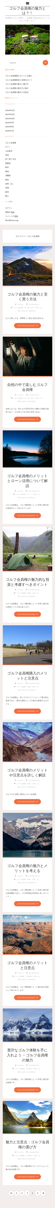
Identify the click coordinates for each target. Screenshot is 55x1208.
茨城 (7, 188)
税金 (7, 179)
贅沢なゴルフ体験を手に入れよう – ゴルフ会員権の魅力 (27, 1055)
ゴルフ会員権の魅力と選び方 (17, 84)
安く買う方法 (10, 159)
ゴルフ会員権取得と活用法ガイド (18, 80)
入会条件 (8, 151)
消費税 (8, 175)
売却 (7, 155)
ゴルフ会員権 (10, 143)
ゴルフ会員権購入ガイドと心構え (18, 76)
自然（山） (9, 184)
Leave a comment (28, 311)
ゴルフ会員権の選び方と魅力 (17, 88)
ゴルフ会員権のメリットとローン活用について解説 (27, 481)
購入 (7, 196)
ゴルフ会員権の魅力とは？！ (27, 11)
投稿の (9, 212)
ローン (8, 147)
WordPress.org (11, 220)
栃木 (7, 167)
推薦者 (8, 163)
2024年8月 (9, 126)
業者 (7, 171)
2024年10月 (10, 118)
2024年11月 (10, 114)
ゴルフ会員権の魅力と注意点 (17, 92)
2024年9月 (9, 122)
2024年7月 (9, 131)
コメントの (11, 216)
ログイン (8, 208)
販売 (7, 192)
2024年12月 (10, 110)
